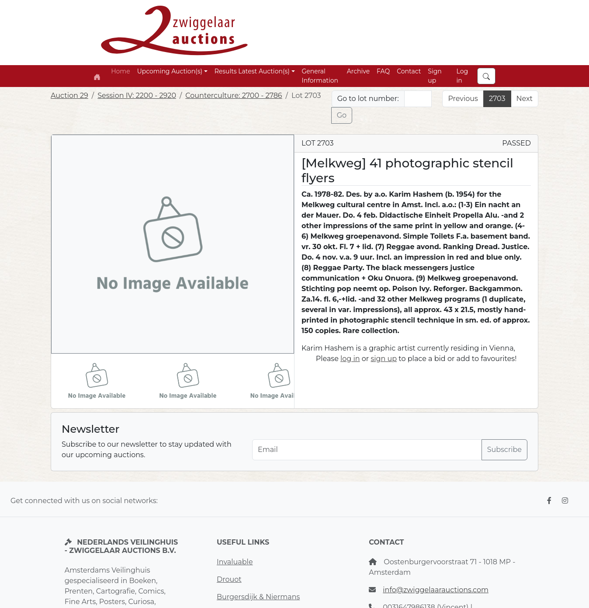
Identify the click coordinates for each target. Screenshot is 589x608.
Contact (409, 71)
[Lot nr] (418, 98)
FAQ (383, 71)
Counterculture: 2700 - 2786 (233, 95)
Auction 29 (69, 95)
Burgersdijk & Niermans (258, 597)
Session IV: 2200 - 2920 (136, 95)
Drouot (229, 579)
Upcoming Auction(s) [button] (169, 71)
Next (524, 98)
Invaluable (235, 562)
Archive (358, 71)
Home (120, 71)
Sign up (434, 75)
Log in (462, 75)
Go (341, 115)
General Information (320, 75)
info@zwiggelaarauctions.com (436, 590)
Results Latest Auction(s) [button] (252, 71)
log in (350, 358)
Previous (463, 98)
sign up (384, 358)
